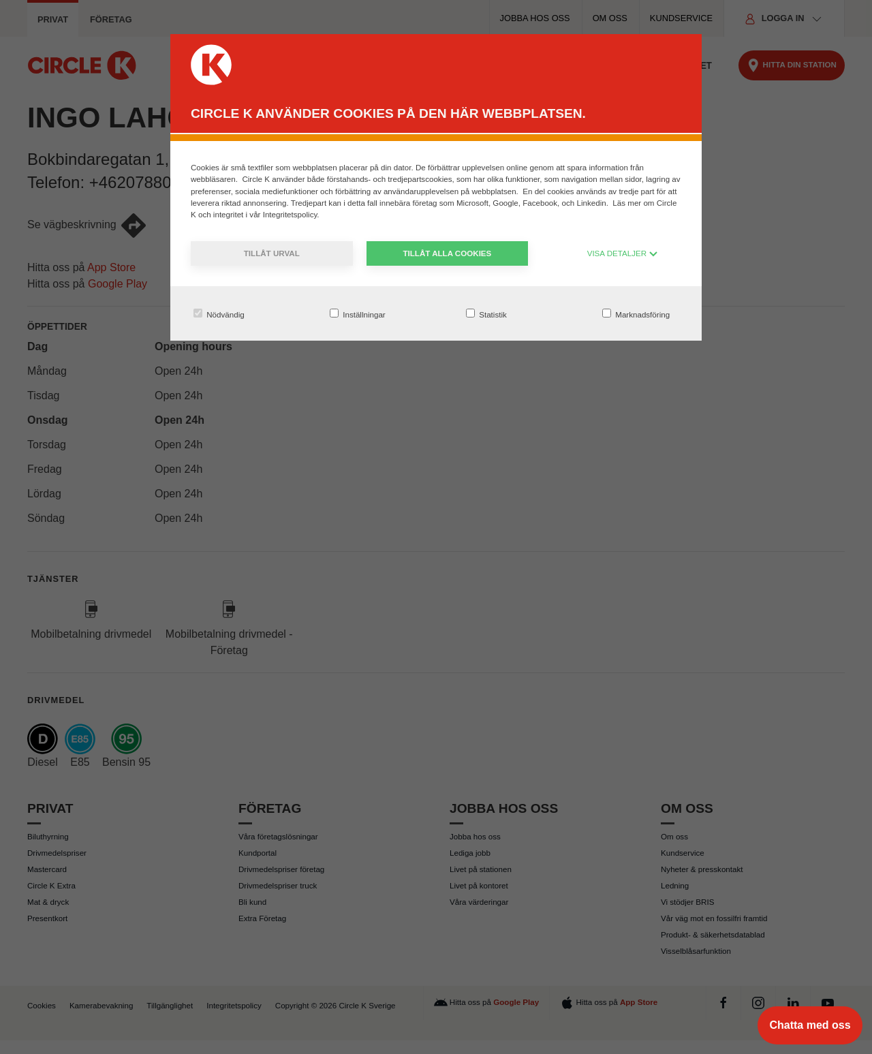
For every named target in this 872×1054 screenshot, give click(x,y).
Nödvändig (219, 314)
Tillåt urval (272, 253)
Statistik (486, 314)
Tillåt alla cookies (447, 253)
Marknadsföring (636, 314)
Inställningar (358, 314)
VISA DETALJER (623, 253)
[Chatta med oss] (810, 1025)
